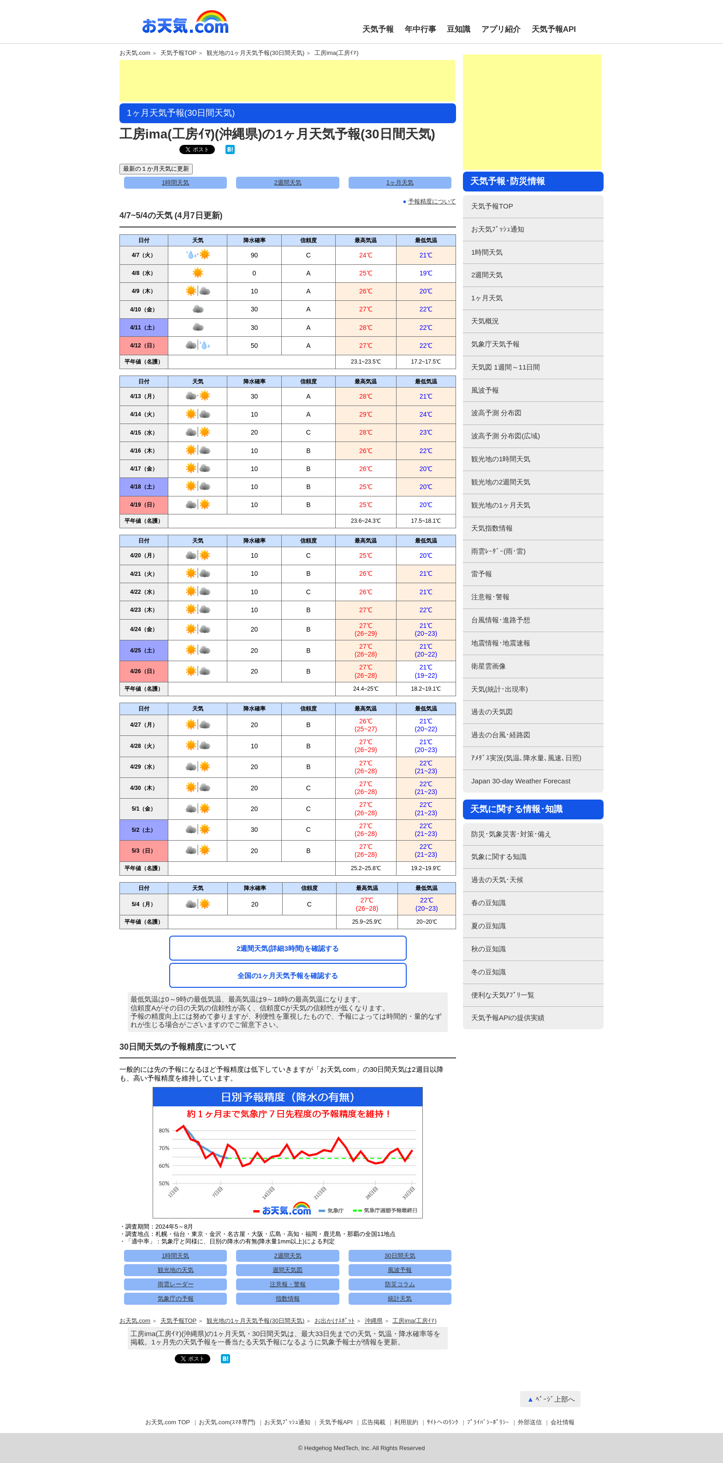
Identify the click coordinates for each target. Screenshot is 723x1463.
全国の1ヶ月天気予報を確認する (287, 975)
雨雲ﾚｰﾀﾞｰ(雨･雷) (498, 551)
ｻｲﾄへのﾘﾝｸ (442, 1422)
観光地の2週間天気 (500, 482)
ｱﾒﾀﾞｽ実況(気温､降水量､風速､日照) (526, 758)
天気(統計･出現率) (499, 689)
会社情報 (563, 1422)
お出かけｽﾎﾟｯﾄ (334, 1321)
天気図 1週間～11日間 (505, 367)
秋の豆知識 (488, 949)
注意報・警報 (288, 1284)
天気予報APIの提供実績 (508, 1017)
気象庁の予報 (176, 1298)
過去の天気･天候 (497, 880)
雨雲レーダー (176, 1284)
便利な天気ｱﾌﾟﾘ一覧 (502, 995)
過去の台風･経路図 (500, 735)
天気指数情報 (492, 528)
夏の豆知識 (488, 926)
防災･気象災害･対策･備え (511, 834)
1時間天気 (175, 182)
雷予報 (481, 574)
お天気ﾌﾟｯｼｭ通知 (497, 229)
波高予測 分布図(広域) (505, 436)
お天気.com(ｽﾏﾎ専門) (227, 1422)
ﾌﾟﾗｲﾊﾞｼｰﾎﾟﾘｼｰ (488, 1422)
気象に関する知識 (499, 856)
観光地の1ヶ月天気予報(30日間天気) (255, 53)
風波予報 (400, 1269)
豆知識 (458, 29)
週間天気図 (287, 1269)
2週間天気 (287, 182)
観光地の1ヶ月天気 (500, 505)
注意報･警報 (490, 597)
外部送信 (530, 1422)
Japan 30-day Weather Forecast (520, 781)
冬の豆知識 (488, 972)
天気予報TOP (178, 53)
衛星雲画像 (488, 666)
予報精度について (432, 201)
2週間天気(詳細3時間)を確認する (288, 948)
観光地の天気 (176, 1269)
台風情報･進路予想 (500, 620)
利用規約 (406, 1422)
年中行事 (420, 29)
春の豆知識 (488, 903)
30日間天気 (400, 1255)
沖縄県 (374, 1321)
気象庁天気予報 (495, 344)
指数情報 (288, 1298)
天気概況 (485, 321)
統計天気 (400, 1298)
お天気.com (185, 26)
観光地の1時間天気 (500, 459)
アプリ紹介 (501, 29)
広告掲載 (373, 1422)
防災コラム (400, 1284)
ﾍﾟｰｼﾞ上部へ (555, 1399)
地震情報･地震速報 (500, 643)
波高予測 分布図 (496, 413)
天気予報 (378, 29)
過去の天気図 (492, 712)
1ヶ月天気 (400, 182)
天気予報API (554, 29)
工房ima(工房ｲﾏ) (336, 53)
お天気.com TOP (167, 1422)
